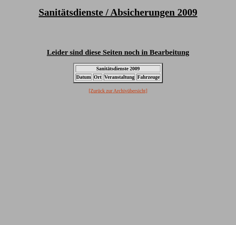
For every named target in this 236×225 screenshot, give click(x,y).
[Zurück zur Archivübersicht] (118, 90)
